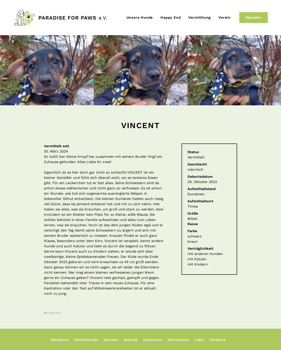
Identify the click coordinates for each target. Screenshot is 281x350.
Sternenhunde (86, 339)
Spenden (253, 17)
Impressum (152, 339)
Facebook (217, 339)
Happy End (170, 17)
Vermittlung (199, 17)
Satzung (131, 339)
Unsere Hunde (139, 17)
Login (199, 339)
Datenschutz (178, 339)
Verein (224, 17)
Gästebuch (60, 339)
